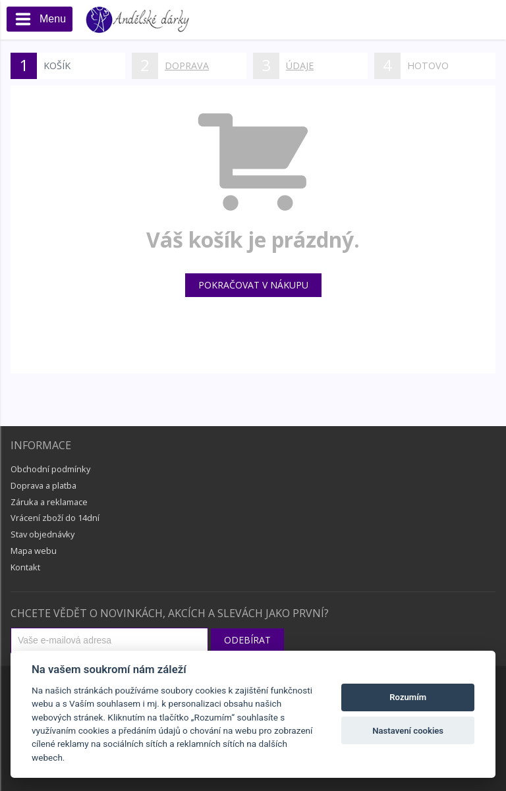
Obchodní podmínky (50, 469)
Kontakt (25, 567)
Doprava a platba (43, 485)
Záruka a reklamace (49, 502)
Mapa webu (34, 551)
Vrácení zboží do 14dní (55, 518)
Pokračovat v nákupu (253, 285)
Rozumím (407, 697)
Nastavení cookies (407, 731)
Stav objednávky (42, 534)
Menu (39, 20)
